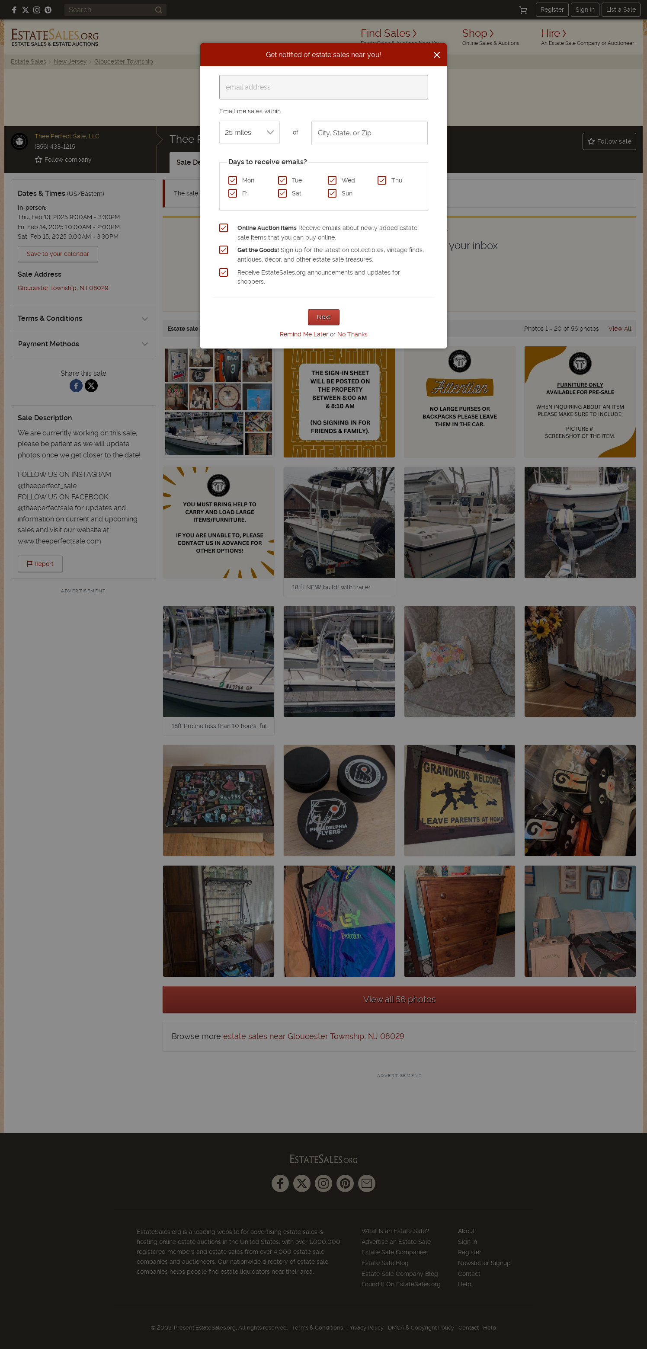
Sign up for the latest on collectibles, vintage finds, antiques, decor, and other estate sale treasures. (330, 254)
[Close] (436, 55)
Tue (297, 180)
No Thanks (352, 334)
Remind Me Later (304, 334)
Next (323, 316)
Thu (396, 180)
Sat (296, 193)
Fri (245, 193)
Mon (248, 180)
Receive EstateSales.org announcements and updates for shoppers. (318, 277)
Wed (348, 180)
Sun (347, 193)
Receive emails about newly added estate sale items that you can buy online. (327, 232)
